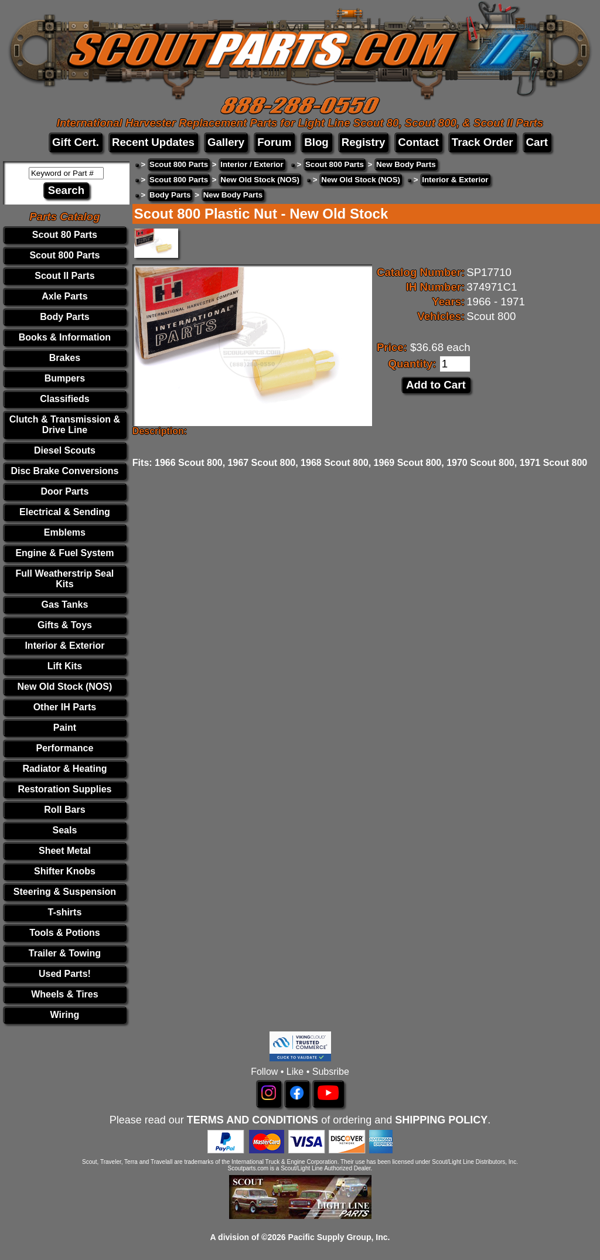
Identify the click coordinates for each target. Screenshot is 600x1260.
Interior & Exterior (64, 646)
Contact (418, 142)
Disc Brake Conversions (64, 471)
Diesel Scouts (65, 450)
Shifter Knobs (65, 871)
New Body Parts (405, 164)
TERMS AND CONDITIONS (252, 1120)
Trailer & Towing (65, 953)
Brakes (64, 358)
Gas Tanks (65, 604)
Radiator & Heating (64, 769)
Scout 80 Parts (64, 235)
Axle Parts (64, 296)
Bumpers (65, 378)
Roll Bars (64, 810)
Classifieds (64, 399)
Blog (316, 142)
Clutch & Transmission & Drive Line (64, 424)
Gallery (225, 142)
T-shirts (65, 912)
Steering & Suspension (64, 892)
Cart (537, 142)
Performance (65, 748)
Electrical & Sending (64, 512)
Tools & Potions (64, 933)
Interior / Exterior (251, 164)
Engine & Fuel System (64, 553)
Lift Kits (65, 666)
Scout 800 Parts (64, 255)
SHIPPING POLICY (441, 1120)
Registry (364, 142)
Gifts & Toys (65, 625)
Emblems (65, 532)
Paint (64, 728)
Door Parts (65, 491)
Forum (274, 142)
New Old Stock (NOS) (65, 687)
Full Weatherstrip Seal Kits (65, 578)
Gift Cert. (75, 142)
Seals (65, 830)
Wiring (65, 1015)
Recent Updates (153, 142)
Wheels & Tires (64, 994)
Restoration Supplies (64, 789)
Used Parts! (65, 974)
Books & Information (65, 337)
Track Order (482, 142)
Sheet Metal (65, 851)
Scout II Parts (64, 276)
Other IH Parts (65, 707)
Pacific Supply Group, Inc (338, 1237)
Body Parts (64, 317)
